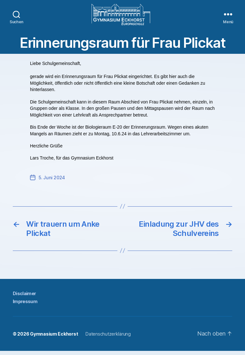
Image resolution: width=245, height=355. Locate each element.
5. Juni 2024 (52, 181)
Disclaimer (24, 297)
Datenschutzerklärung (108, 338)
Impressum (25, 305)
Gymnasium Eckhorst (54, 338)
